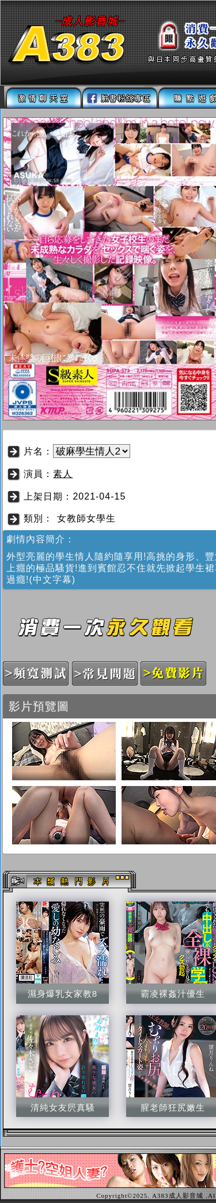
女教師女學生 (86, 518)
